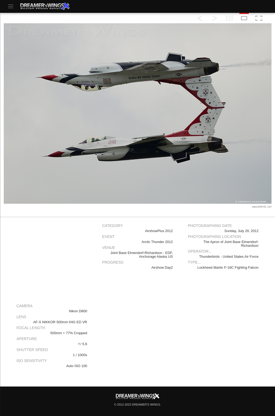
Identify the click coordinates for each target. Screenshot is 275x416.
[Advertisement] (51, 259)
